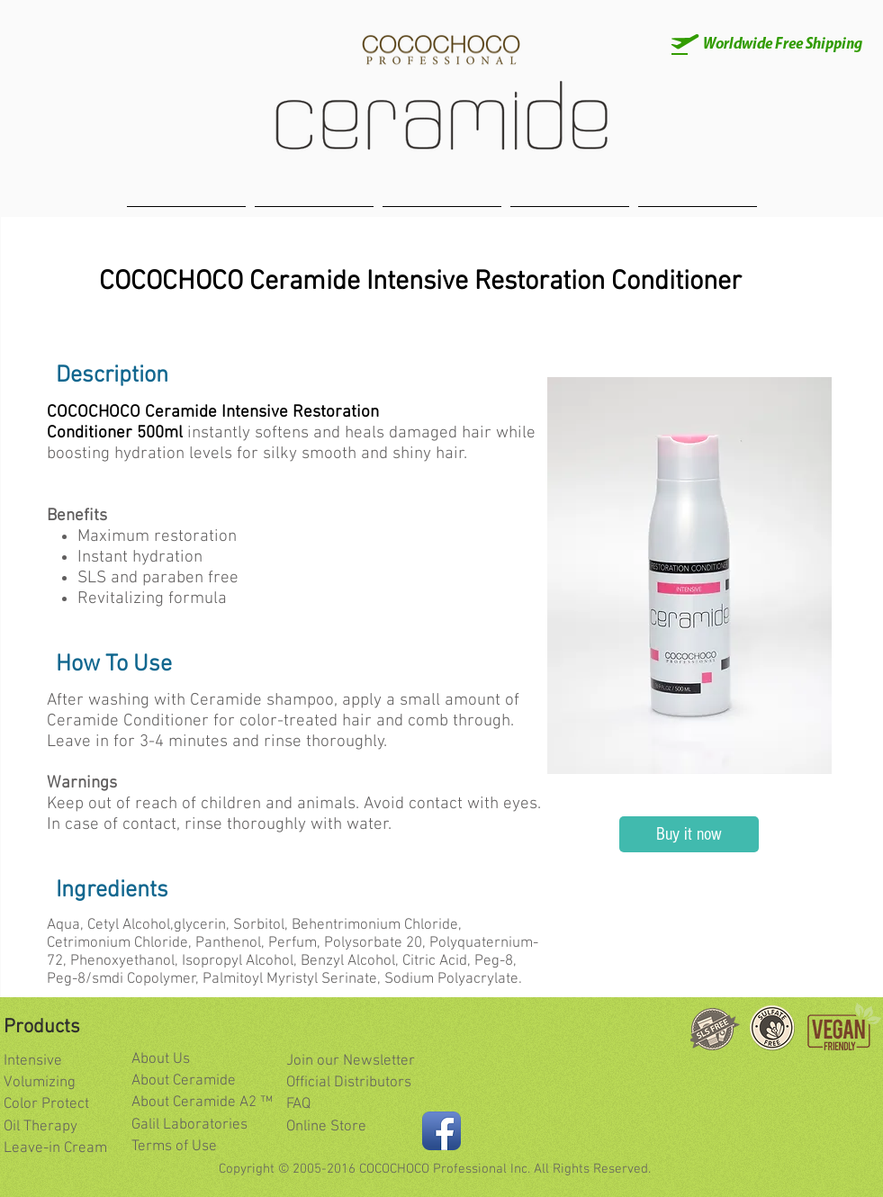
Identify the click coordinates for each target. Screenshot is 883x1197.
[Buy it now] (689, 834)
